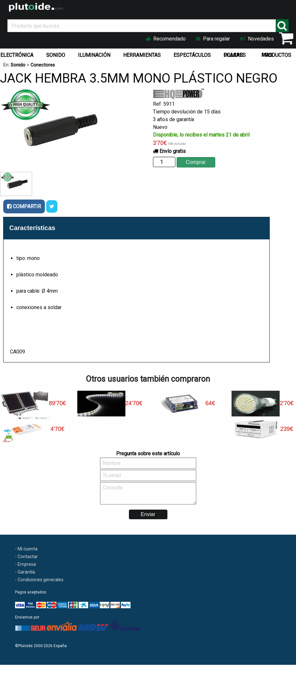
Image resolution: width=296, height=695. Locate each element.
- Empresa (25, 564)
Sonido (18, 65)
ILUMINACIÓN (94, 55)
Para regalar (213, 39)
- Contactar (26, 556)
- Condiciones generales (39, 579)
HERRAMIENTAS (142, 55)
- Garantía (25, 572)
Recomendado (166, 39)
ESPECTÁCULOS (192, 55)
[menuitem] (57, 54)
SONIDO (55, 55)
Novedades (257, 39)
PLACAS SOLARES (235, 55)
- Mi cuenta (26, 548)
